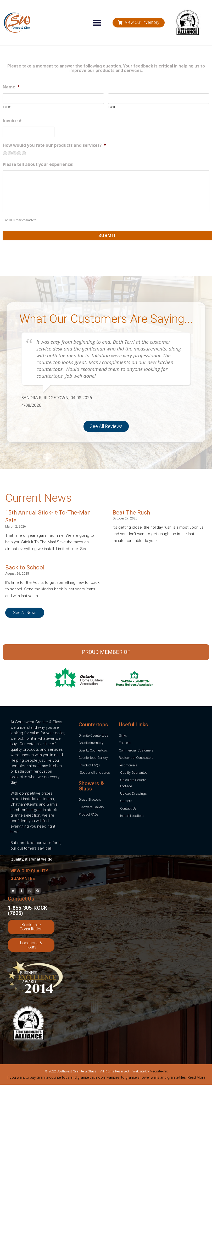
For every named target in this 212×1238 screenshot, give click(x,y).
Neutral (14, 153)
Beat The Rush (131, 512)
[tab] (106, 1078)
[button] (97, 23)
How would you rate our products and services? (54, 145)
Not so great (9, 153)
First (6, 107)
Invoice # (12, 120)
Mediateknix (159, 1071)
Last (112, 107)
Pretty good (19, 153)
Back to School (24, 567)
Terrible (5, 153)
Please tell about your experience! (38, 164)
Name (11, 87)
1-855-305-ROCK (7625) (27, 910)
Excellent (23, 153)
